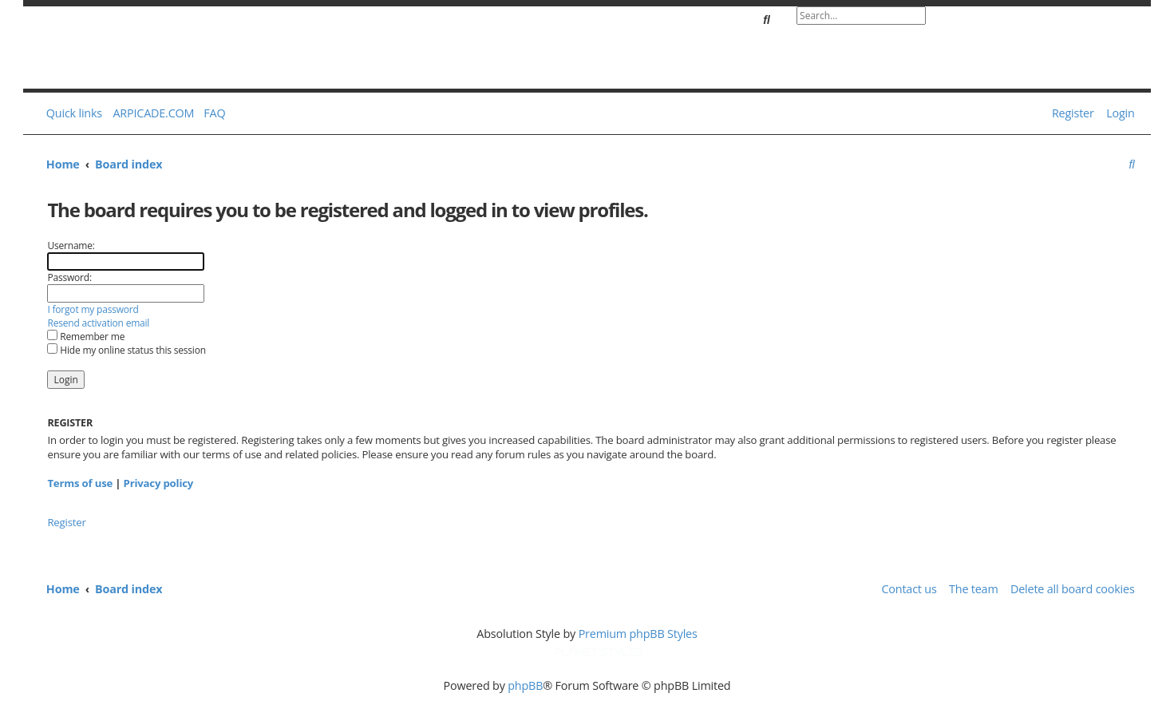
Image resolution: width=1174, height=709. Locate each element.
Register (66, 522)
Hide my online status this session (126, 350)
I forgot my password (92, 309)
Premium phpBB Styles (638, 633)
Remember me (86, 336)
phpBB (525, 685)
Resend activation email (98, 323)
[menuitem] (211, 113)
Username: (70, 245)
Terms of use (80, 483)
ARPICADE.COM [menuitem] (153, 113)
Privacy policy (159, 483)
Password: (69, 277)
